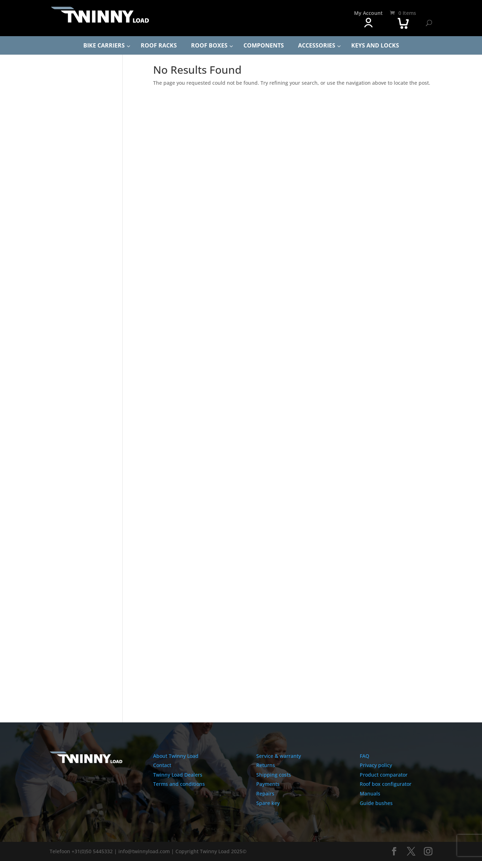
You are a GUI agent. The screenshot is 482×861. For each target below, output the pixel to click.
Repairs (265, 793)
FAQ (364, 756)
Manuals (370, 793)
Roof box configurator (385, 784)
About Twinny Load (175, 756)
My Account (368, 13)
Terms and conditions (179, 784)
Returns (265, 765)
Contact (162, 765)
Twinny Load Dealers (177, 774)
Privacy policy (376, 765)
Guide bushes (376, 803)
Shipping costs (273, 774)
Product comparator (384, 774)
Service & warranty (278, 756)
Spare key (268, 803)
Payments (268, 784)
